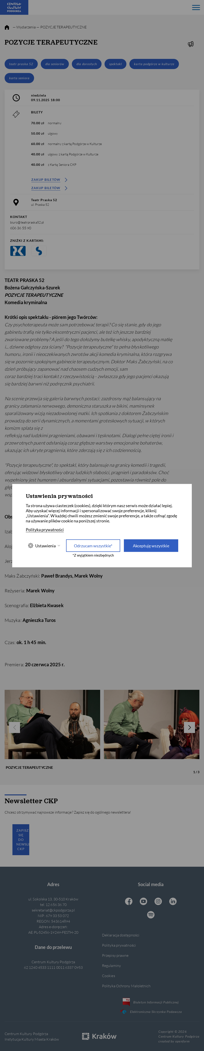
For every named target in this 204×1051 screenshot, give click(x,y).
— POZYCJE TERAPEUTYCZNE (61, 27)
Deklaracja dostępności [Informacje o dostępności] (120, 935)
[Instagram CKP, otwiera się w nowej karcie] (158, 901)
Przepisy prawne (115, 955)
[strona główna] (7, 27)
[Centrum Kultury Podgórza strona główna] (14, 7)
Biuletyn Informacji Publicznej (151, 1002)
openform (182, 1041)
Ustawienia (44, 545)
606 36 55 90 (20, 228)
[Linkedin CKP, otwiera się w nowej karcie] (173, 901)
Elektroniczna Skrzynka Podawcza (150, 1011)
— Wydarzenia (24, 27)
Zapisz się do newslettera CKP (22, 839)
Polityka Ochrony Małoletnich (126, 986)
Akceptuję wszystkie (151, 545)
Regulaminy (111, 965)
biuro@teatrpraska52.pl (27, 222)
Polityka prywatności (119, 945)
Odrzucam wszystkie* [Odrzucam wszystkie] (93, 545)
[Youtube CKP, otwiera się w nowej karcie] (143, 901)
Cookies (108, 975)
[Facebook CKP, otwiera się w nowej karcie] (128, 901)
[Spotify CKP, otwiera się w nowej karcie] (150, 915)
